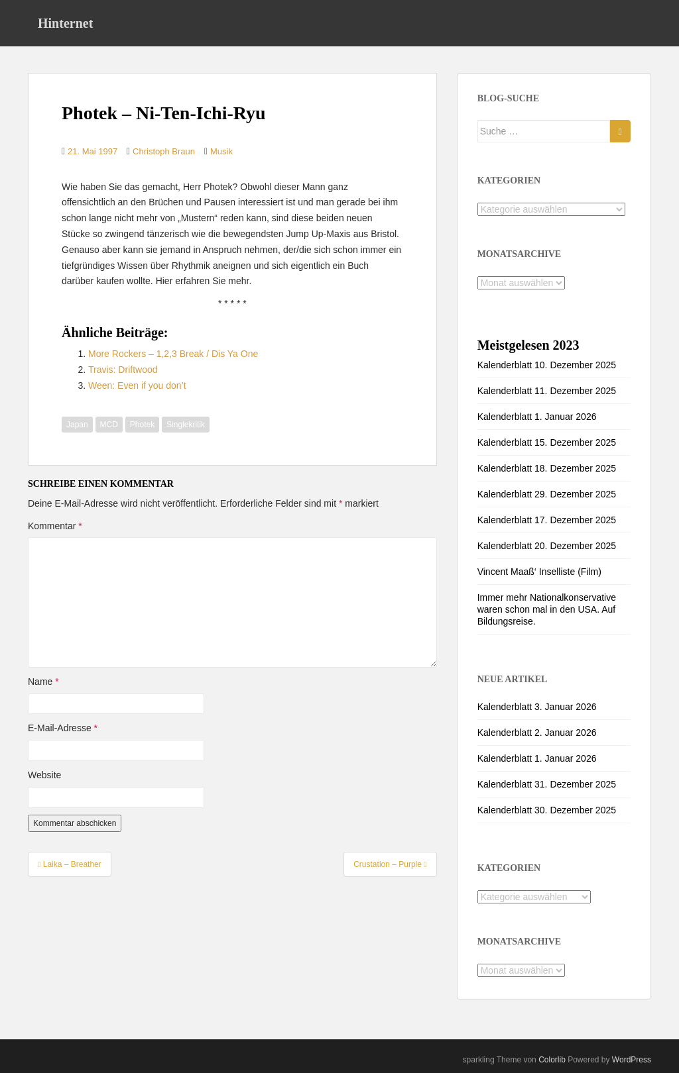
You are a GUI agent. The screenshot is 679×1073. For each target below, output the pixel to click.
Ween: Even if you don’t (137, 385)
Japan (77, 424)
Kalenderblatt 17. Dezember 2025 (546, 520)
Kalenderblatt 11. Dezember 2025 (546, 390)
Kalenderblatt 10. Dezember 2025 (546, 365)
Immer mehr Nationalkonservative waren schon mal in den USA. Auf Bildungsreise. (546, 609)
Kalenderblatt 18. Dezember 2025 (546, 468)
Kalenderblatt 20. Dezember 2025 (546, 545)
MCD (109, 424)
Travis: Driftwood (123, 369)
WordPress (631, 1059)
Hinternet (65, 23)
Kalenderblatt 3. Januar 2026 (537, 706)
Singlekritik (185, 424)
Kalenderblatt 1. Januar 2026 (537, 416)
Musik (221, 151)
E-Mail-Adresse (62, 728)
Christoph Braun (164, 151)
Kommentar (55, 526)
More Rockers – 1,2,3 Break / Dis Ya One (173, 353)
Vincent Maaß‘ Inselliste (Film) (539, 571)
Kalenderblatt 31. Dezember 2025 (546, 784)
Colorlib (552, 1059)
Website (44, 775)
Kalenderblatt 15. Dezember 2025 (546, 442)
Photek (142, 424)
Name (43, 681)
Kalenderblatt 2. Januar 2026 (537, 732)
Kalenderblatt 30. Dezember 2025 (546, 810)
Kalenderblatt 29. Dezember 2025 (546, 494)
